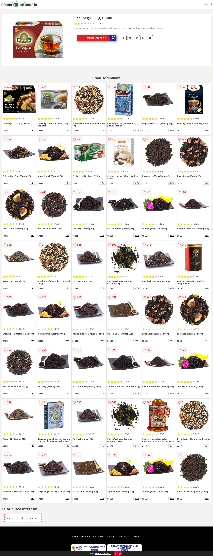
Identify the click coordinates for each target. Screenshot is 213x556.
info (32, 130)
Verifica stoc (101, 38)
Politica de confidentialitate (107, 536)
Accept (118, 553)
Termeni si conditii (81, 536)
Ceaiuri (208, 4)
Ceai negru (34, 518)
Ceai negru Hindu (15, 518)
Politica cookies (132, 536)
